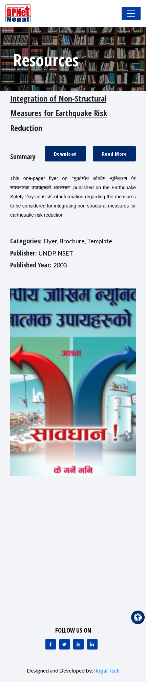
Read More (114, 153)
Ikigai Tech (107, 670)
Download (65, 153)
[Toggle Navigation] (131, 13)
